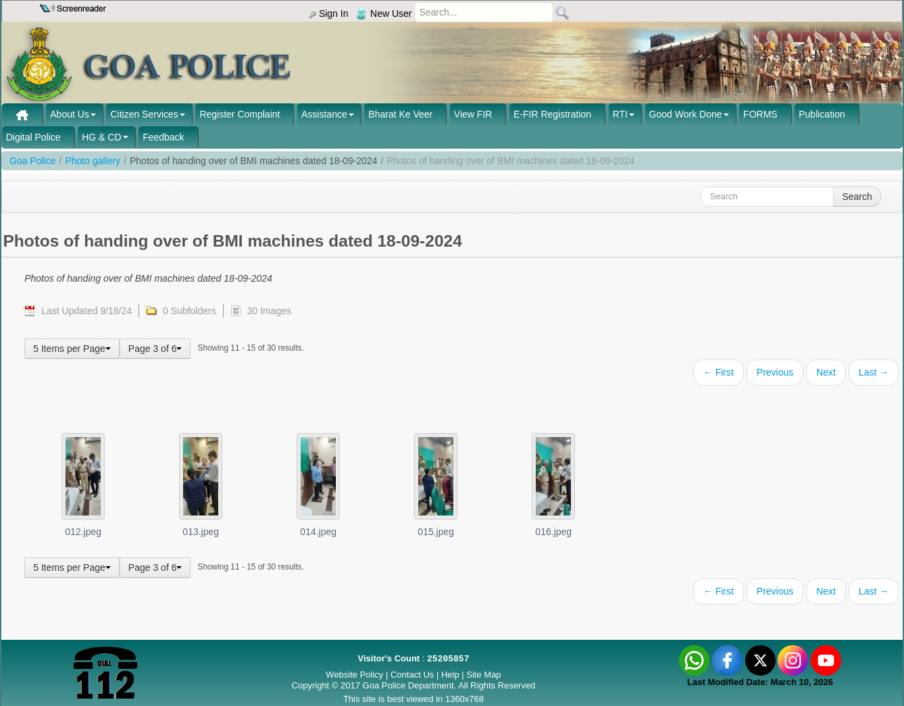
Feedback (163, 137)
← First (718, 372)
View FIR (473, 114)
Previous (775, 372)
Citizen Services (144, 114)
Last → (873, 372)
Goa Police (32, 160)
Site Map (483, 675)
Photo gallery (92, 160)
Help (451, 675)
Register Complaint (239, 114)
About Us (69, 114)
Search (857, 196)
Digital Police (33, 137)
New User (383, 13)
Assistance (324, 114)
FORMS (760, 114)
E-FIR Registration (552, 114)
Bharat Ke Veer (400, 114)
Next (826, 372)
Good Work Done (685, 114)
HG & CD (101, 137)
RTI (620, 114)
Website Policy (354, 675)
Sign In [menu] (328, 13)
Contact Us (412, 675)
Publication (822, 114)
